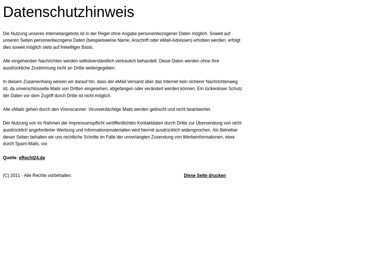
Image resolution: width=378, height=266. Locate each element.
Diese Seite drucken (205, 175)
